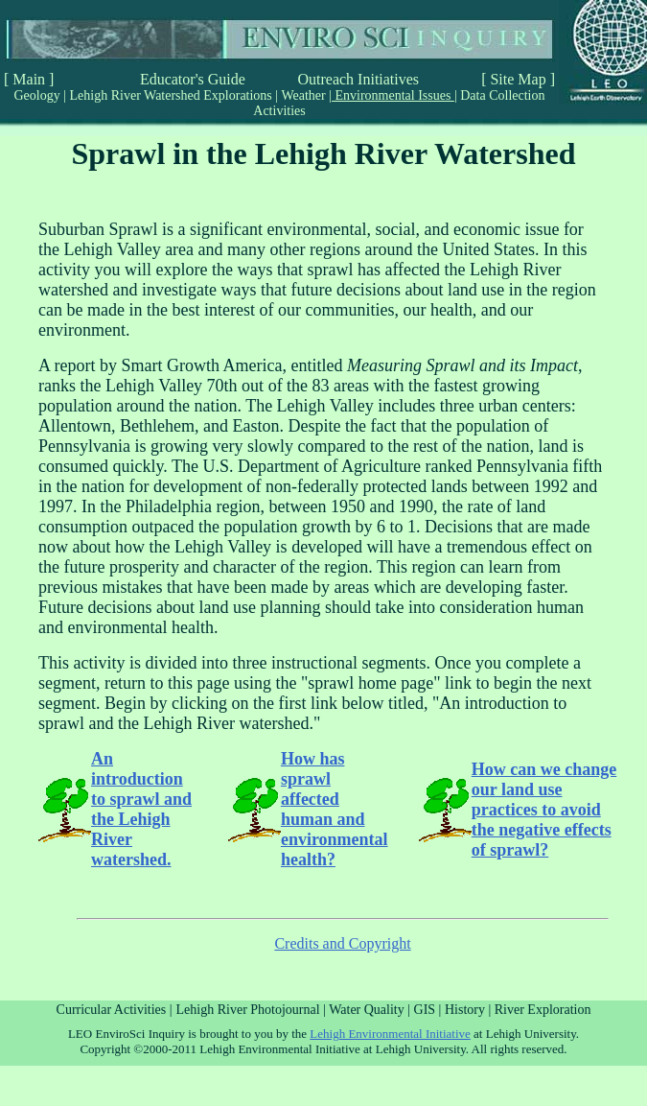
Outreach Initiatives (358, 79)
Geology (39, 95)
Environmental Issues (393, 95)
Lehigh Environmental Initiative (390, 1033)
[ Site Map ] (518, 79)
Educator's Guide (192, 79)
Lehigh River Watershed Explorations (170, 95)
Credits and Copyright (342, 943)
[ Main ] (29, 79)
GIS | (429, 1009)
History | (470, 1009)
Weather (303, 95)
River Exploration (543, 1009)
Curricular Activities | (115, 1009)
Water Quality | (371, 1009)
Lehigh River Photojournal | (253, 1009)
